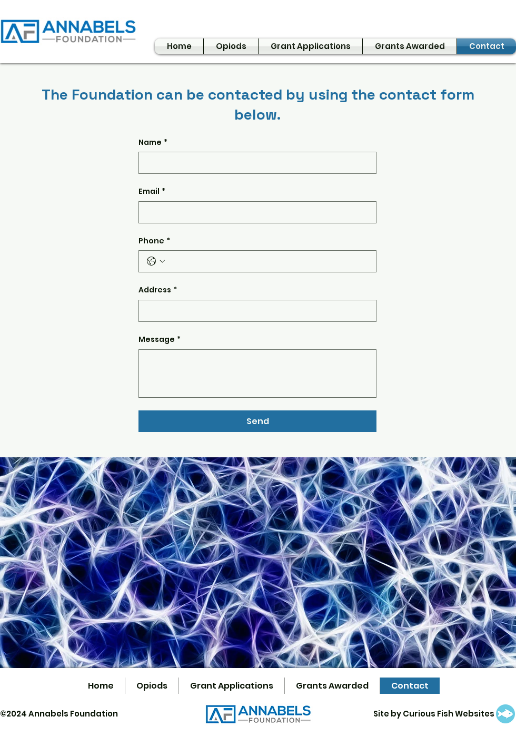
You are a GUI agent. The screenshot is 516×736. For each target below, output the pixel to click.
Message (159, 340)
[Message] (257, 373)
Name (152, 143)
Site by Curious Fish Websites (433, 713)
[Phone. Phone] (268, 261)
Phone (154, 241)
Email (151, 192)
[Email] (254, 212)
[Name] (254, 162)
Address (157, 290)
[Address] (254, 310)
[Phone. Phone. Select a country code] (155, 261)
